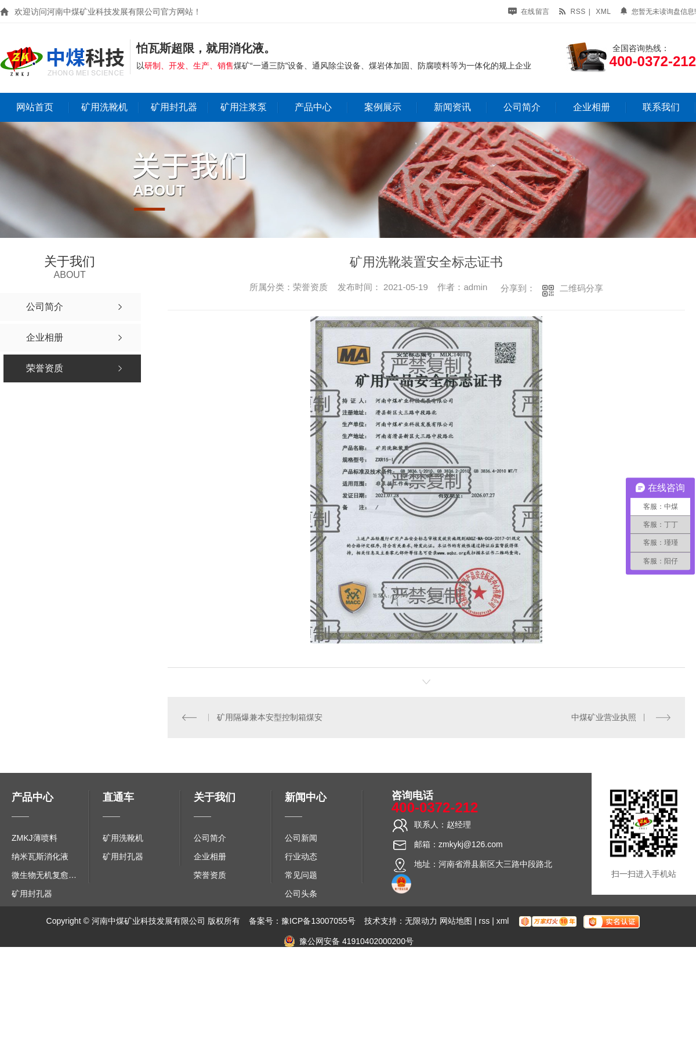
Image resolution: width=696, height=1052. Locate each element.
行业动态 (301, 856)
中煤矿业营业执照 (603, 717)
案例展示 (382, 107)
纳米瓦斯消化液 (40, 856)
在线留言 (529, 12)
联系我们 (661, 107)
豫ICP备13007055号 (318, 921)
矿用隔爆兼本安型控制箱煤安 (269, 717)
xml (603, 12)
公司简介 (522, 107)
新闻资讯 (452, 107)
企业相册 (591, 107)
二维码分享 (581, 288)
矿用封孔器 (174, 107)
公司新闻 (301, 838)
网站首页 (34, 107)
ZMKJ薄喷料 (34, 838)
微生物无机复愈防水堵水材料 (48, 875)
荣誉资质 (210, 875)
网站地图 (456, 921)
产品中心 (313, 107)
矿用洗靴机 (104, 107)
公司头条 (301, 893)
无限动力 (421, 921)
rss (572, 12)
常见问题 (301, 875)
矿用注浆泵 (243, 107)
